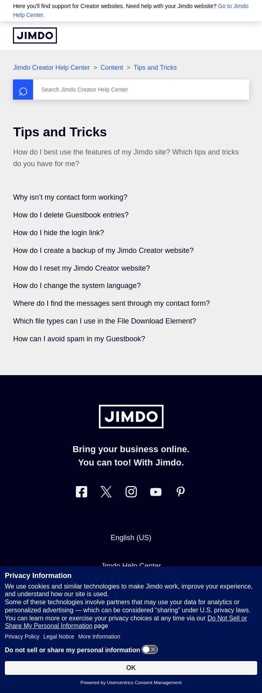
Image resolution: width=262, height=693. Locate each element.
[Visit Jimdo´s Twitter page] (106, 493)
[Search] (131, 89)
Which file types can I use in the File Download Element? (104, 321)
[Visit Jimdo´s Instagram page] (131, 493)
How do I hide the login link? (58, 233)
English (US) (131, 538)
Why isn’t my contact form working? (70, 197)
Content (112, 67)
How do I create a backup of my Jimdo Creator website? (103, 250)
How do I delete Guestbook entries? (70, 215)
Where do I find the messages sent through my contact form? (111, 303)
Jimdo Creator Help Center (51, 67)
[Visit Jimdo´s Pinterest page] (180, 493)
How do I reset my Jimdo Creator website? (81, 268)
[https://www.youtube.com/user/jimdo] (155, 493)
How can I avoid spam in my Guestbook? (79, 339)
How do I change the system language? (76, 286)
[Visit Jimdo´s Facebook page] (81, 493)
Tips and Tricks (155, 67)
